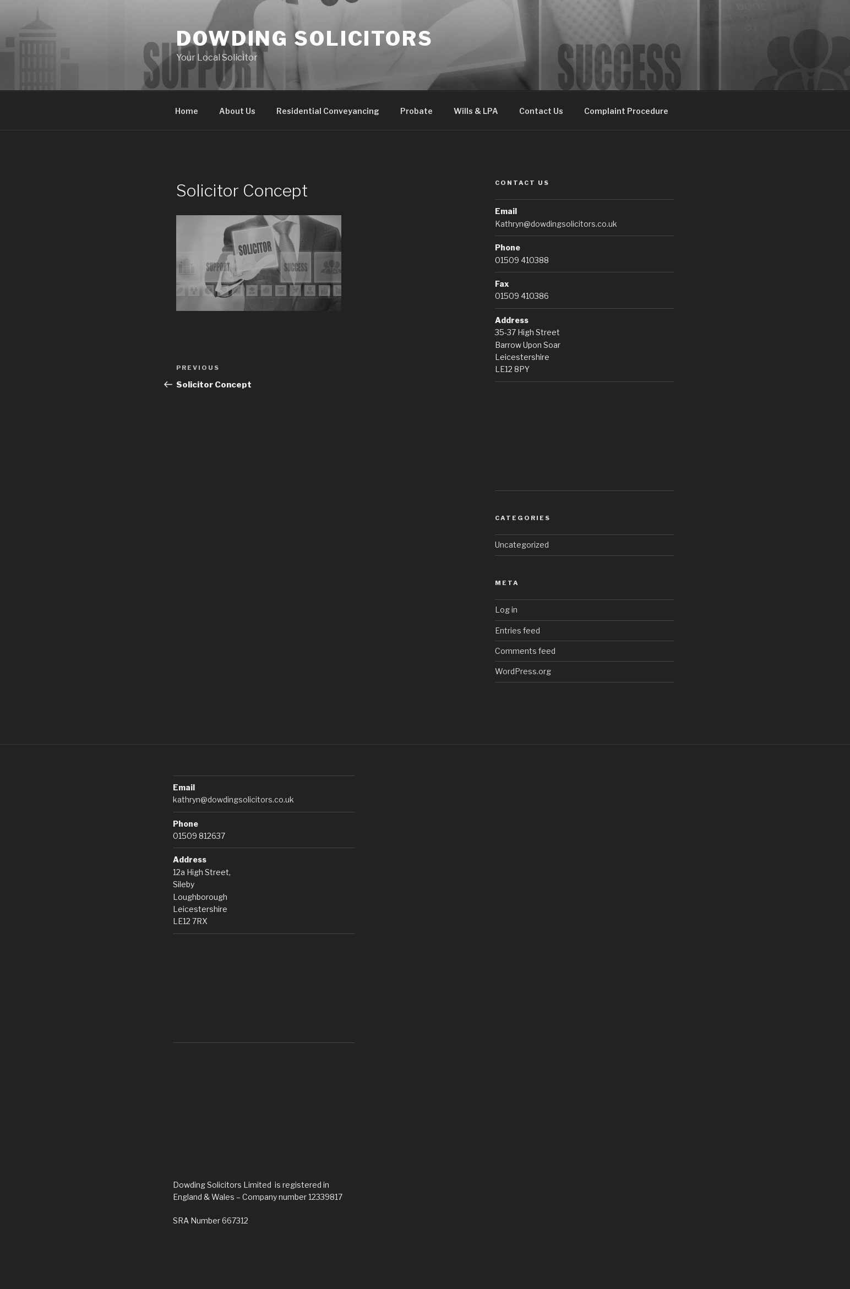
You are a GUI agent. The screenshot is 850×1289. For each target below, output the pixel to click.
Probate (416, 111)
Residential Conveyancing (327, 111)
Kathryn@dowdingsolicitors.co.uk (556, 223)
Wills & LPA (476, 111)
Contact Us (541, 111)
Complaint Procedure (626, 111)
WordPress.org (523, 671)
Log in (506, 609)
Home (186, 111)
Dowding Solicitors (304, 38)
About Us (237, 111)
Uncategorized (522, 544)
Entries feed (517, 630)
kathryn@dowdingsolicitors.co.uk (233, 799)
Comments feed (525, 651)
